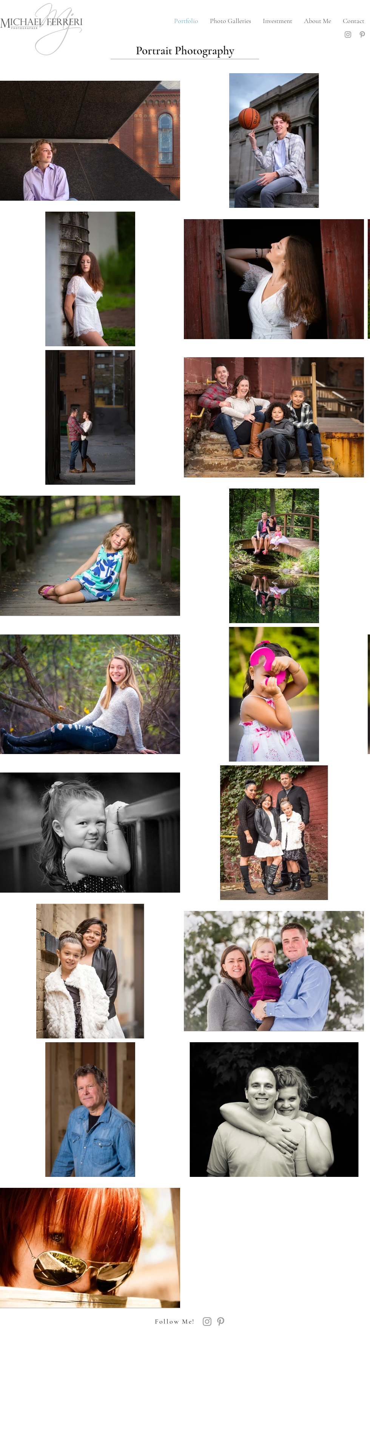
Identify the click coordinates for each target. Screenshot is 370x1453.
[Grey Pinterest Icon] (362, 34)
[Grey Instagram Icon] (348, 34)
